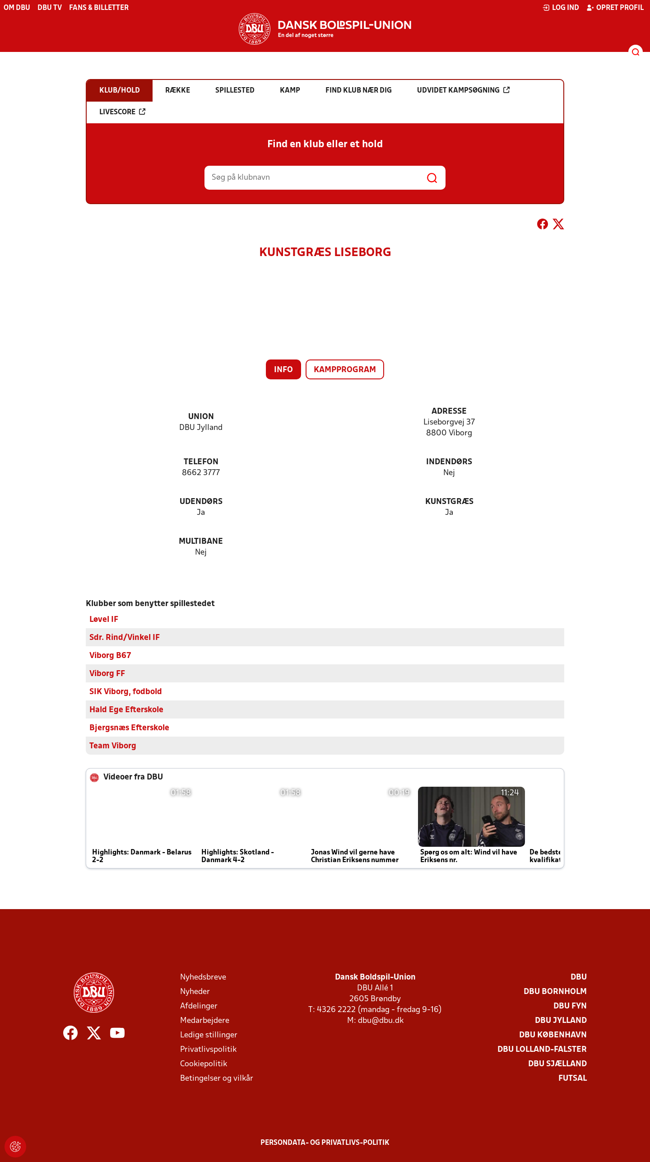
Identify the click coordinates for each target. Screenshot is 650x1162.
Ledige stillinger (208, 1035)
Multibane (201, 542)
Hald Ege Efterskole (126, 710)
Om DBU (17, 8)
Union (201, 417)
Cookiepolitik (203, 1064)
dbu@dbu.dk (381, 1020)
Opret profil (615, 8)
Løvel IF (103, 619)
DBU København (553, 1035)
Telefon (201, 462)
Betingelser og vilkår (216, 1078)
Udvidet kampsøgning (463, 90)
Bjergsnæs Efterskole (129, 728)
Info (283, 370)
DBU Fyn (570, 1006)
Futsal (572, 1078)
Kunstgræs (449, 502)
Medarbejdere (204, 1020)
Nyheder (195, 991)
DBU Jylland (561, 1020)
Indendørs (449, 462)
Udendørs (201, 502)
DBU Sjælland (557, 1064)
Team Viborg (112, 746)
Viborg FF (107, 673)
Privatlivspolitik (208, 1049)
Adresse (449, 411)
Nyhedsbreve (203, 977)
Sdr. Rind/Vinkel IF (124, 637)
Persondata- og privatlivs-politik (325, 1142)
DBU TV (49, 8)
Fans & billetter (99, 8)
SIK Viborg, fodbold (125, 691)
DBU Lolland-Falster (542, 1049)
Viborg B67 (110, 655)
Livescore (122, 112)
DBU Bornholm (555, 991)
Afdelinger (199, 1006)
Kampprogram (345, 370)
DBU (579, 977)
